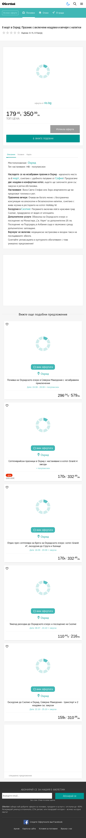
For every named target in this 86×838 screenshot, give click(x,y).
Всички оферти (10, 13)
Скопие (25, 209)
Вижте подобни (43, 138)
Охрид (45, 373)
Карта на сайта (29, 828)
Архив (16, 828)
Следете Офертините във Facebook (46, 822)
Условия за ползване (48, 828)
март (16, 178)
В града (58, 13)
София (59, 178)
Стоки (44, 13)
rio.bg (47, 103)
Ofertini (8, 4)
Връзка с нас (66, 828)
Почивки (28, 13)
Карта (29, 154)
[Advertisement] (43, 280)
